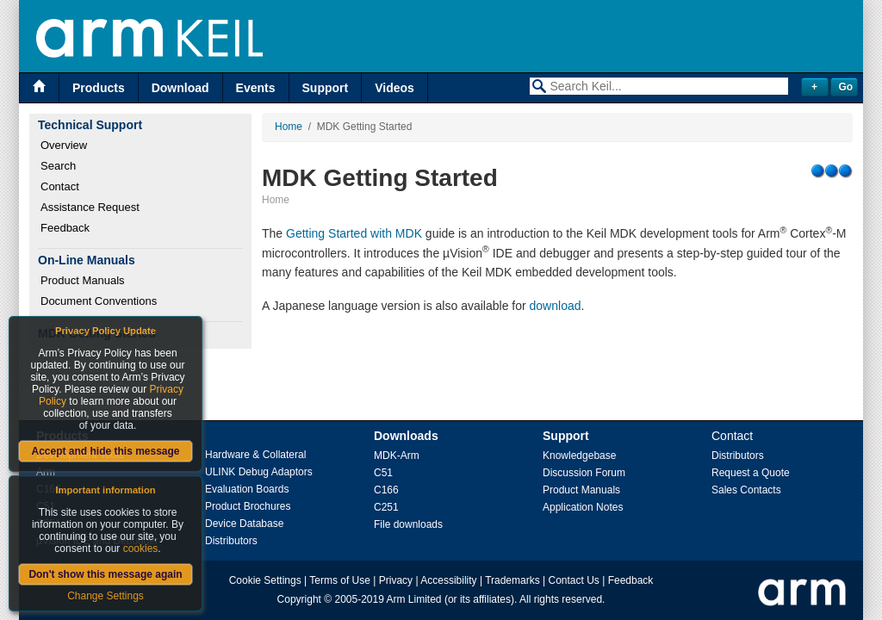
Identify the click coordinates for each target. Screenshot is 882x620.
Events (256, 88)
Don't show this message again (105, 574)
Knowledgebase (579, 456)
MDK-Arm (396, 456)
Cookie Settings (265, 580)
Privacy (396, 580)
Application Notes (583, 507)
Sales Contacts (746, 490)
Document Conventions (98, 300)
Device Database (244, 524)
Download (180, 88)
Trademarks (512, 580)
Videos (394, 88)
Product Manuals (82, 280)
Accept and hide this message (105, 451)
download (555, 306)
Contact (59, 186)
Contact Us (574, 580)
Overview (63, 145)
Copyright (299, 599)
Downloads (406, 436)
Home (288, 127)
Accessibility (448, 580)
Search (58, 165)
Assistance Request (90, 207)
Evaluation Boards (247, 489)
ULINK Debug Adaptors (259, 472)
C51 (383, 473)
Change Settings (105, 596)
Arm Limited (414, 599)
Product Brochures (247, 506)
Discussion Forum (584, 473)
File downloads (408, 524)
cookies (140, 548)
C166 (386, 490)
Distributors (231, 541)
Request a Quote (750, 473)
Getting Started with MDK (354, 233)
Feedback (65, 227)
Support (325, 88)
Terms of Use (339, 580)
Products (98, 88)
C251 (386, 507)
